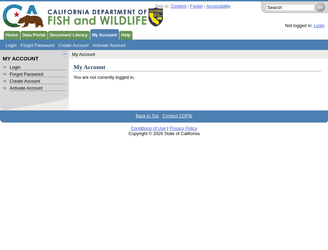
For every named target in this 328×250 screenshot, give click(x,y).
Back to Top (147, 115)
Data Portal (33, 34)
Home (10, 34)
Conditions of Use (148, 128)
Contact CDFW (177, 115)
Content (179, 6)
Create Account (73, 45)
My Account (103, 34)
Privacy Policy (183, 128)
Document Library (68, 34)
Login (319, 25)
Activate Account (109, 45)
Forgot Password (37, 45)
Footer (196, 6)
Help (125, 34)
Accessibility (218, 6)
